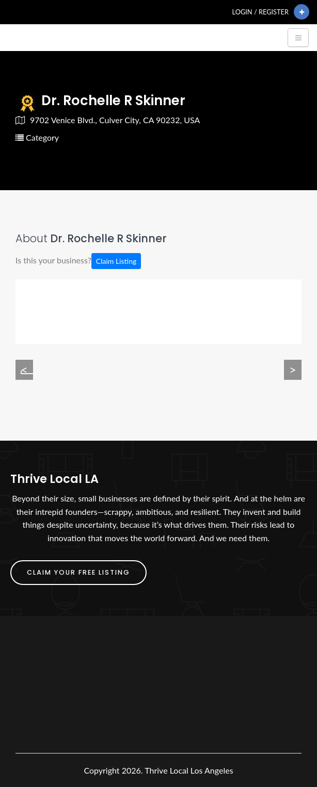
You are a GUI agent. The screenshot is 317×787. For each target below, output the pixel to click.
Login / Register (260, 12)
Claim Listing (116, 261)
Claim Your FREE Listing (78, 572)
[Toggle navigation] (298, 37)
